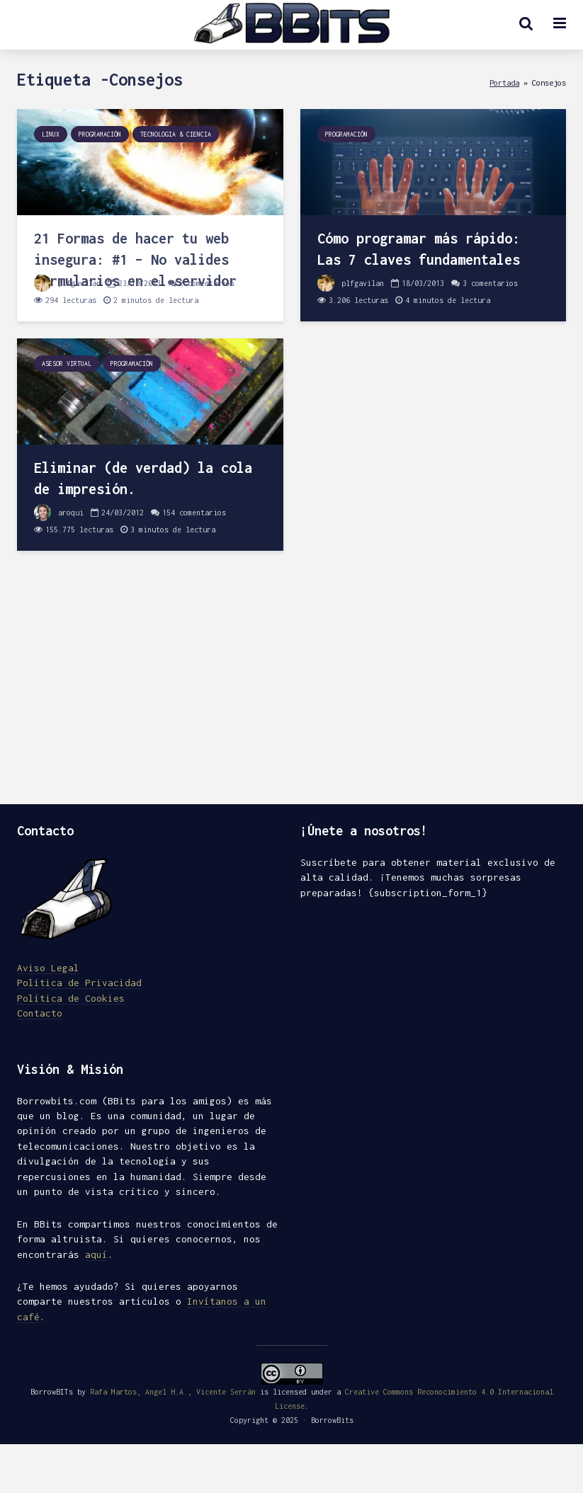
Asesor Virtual (66, 363)
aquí (96, 1254)
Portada (504, 82)
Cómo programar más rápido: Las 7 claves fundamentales (418, 249)
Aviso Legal (48, 967)
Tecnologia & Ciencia (175, 134)
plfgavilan (67, 283)
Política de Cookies (71, 998)
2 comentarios (206, 283)
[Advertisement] (291, 684)
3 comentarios (490, 283)
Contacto (39, 1013)
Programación (100, 134)
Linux (51, 134)
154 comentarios (194, 512)
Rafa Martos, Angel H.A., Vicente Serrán (173, 1392)
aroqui (59, 512)
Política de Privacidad (79, 982)
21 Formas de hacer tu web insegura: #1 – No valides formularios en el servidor (135, 259)
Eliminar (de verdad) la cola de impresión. (143, 478)
